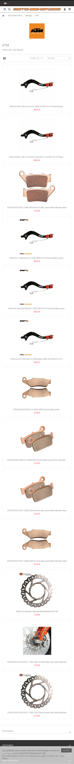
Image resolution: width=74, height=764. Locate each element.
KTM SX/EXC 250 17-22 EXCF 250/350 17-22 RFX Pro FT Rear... (37, 157)
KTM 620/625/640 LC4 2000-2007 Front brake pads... (37, 409)
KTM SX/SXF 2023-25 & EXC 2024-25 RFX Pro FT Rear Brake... (37, 106)
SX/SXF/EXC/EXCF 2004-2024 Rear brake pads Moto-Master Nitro (37, 510)
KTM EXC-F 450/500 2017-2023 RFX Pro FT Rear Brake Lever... (37, 258)
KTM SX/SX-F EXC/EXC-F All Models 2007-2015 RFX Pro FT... (37, 359)
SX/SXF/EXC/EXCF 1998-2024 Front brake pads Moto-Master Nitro (37, 561)
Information (7, 731)
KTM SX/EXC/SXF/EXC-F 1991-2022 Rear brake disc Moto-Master (37, 712)
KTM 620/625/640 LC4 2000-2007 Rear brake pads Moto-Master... (37, 460)
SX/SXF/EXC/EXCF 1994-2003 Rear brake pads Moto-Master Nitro (37, 207)
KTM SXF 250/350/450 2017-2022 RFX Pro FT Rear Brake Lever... (37, 308)
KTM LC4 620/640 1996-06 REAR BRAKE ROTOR (37, 611)
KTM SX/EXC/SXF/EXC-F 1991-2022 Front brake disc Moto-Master (37, 662)
